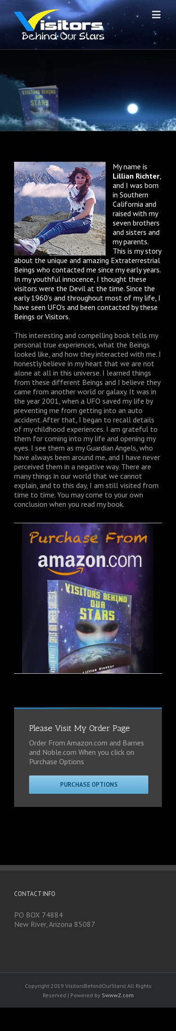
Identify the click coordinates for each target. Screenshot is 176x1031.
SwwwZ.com (118, 995)
